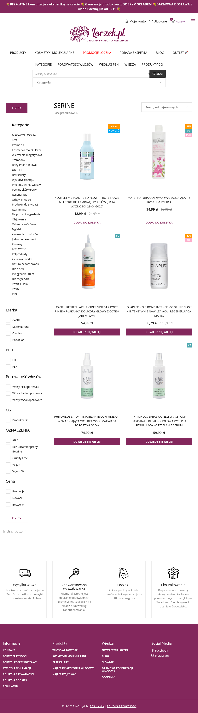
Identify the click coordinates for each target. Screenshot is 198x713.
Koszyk (178, 21)
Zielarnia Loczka (22, 258)
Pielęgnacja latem (23, 273)
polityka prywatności (122, 706)
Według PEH (109, 64)
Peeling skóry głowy (24, 189)
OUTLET (17, 169)
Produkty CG (152, 64)
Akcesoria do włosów (25, 234)
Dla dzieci (18, 268)
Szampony (18, 159)
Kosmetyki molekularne (54, 52)
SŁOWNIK (108, 662)
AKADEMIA (108, 676)
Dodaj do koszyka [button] (86, 222)
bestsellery (60, 662)
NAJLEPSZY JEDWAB (64, 674)
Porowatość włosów (75, 64)
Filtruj (17, 517)
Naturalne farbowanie (26, 263)
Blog (160, 52)
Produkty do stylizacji (25, 204)
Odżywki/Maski (21, 199)
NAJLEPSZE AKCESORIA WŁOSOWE (73, 668)
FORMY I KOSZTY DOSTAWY (20, 662)
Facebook (159, 650)
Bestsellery (19, 174)
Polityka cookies (15, 680)
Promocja (18, 144)
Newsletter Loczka (115, 649)
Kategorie (43, 64)
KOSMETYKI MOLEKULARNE (69, 656)
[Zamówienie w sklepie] (166, 107)
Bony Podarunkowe (24, 164)
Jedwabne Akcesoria (24, 239)
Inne (15, 293)
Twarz (16, 288)
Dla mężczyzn (20, 278)
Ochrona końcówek (24, 224)
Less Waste (19, 248)
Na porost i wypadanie (26, 214)
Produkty (18, 52)
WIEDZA (130, 64)
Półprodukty (19, 253)
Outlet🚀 (180, 52)
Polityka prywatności (18, 674)
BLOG (105, 656)
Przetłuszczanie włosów (26, 184)
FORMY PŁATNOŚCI (14, 656)
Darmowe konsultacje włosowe (117, 669)
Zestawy (17, 244)
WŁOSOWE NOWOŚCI (65, 649)
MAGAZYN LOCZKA (24, 135)
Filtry (16, 107)
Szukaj (157, 74)
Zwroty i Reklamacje (17, 668)
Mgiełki (16, 229)
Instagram (160, 655)
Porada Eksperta (133, 52)
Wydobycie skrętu (23, 179)
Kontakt (9, 649)
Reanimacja (19, 209)
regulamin (97, 706)
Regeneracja (19, 194)
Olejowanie (19, 219)
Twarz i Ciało (20, 283)
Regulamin (10, 686)
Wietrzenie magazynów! (27, 154)
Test (14, 139)
